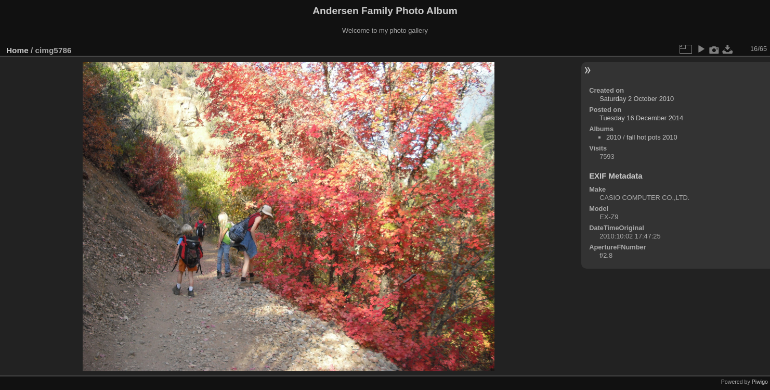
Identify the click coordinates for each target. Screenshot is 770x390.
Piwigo (760, 382)
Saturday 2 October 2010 (636, 99)
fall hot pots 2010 (652, 137)
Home (17, 50)
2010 (613, 137)
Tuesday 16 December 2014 (641, 118)
